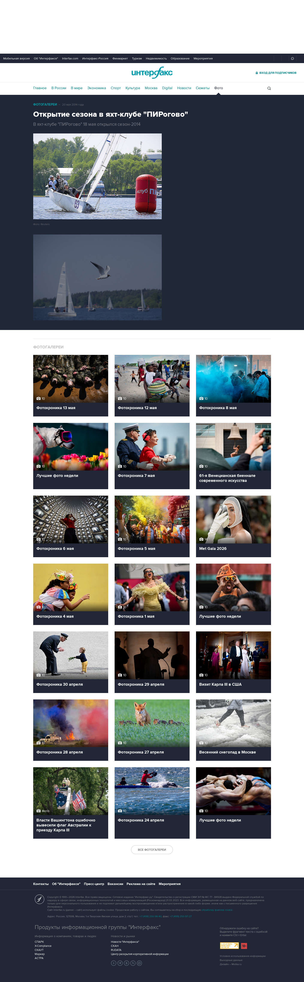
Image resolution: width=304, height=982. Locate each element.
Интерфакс (152, 72)
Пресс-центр (94, 884)
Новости (184, 88)
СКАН (114, 946)
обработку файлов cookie (217, 910)
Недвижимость (156, 58)
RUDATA (116, 950)
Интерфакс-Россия (95, 58)
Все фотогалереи (152, 850)
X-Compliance (43, 946)
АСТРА (39, 958)
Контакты (41, 884)
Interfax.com (70, 58)
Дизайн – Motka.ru (231, 964)
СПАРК (39, 942)
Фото (218, 88)
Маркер (40, 954)
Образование (180, 58)
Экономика (96, 88)
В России (58, 88)
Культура (133, 88)
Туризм (137, 58)
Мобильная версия (16, 58)
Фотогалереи (45, 105)
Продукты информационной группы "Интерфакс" (98, 927)
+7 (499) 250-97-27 (181, 916)
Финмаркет (120, 58)
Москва (151, 88)
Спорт (116, 88)
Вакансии (115, 884)
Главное (40, 88)
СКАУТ (39, 950)
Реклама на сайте (141, 884)
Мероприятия (203, 58)
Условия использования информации (243, 956)
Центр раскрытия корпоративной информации (140, 954)
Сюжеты (203, 88)
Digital (167, 88)
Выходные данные (231, 960)
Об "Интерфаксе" (46, 58)
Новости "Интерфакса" (125, 942)
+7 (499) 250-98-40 (151, 916)
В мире (77, 88)
